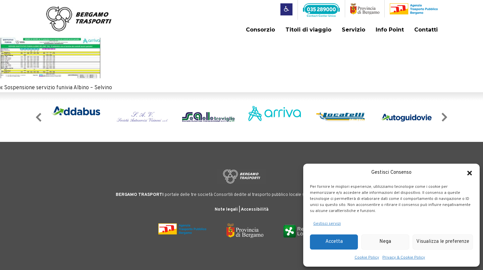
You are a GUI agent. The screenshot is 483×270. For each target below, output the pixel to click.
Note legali (226, 209)
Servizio (353, 29)
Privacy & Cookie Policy (403, 257)
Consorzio (260, 29)
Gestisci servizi (327, 223)
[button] (469, 173)
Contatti (426, 29)
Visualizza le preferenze (442, 241)
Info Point (390, 29)
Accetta (334, 241)
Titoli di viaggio (308, 29)
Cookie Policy (367, 257)
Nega (385, 241)
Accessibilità (254, 209)
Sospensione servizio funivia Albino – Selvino (58, 88)
